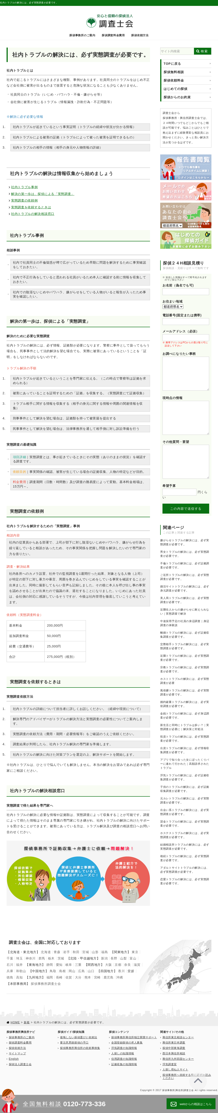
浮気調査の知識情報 (124, 1048)
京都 (118, 964)
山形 (95, 952)
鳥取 (53, 971)
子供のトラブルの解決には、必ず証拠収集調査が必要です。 (184, 789)
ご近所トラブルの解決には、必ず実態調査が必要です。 (184, 577)
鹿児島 (109, 977)
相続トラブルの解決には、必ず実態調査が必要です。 (184, 858)
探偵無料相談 (174, 72)
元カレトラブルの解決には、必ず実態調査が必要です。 (184, 800)
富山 (133, 958)
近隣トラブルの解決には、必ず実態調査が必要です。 (184, 657)
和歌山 (21, 971)
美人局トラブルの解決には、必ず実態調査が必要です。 (184, 600)
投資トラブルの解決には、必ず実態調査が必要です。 (184, 738)
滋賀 (137, 964)
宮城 (85, 952)
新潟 (104, 958)
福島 (104, 952)
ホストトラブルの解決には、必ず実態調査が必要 (184, 681)
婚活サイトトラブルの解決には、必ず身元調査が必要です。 (184, 588)
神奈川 (31, 958)
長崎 (59, 977)
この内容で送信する (186, 508)
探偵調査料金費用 (113, 35)
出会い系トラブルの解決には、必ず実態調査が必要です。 (184, 812)
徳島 (10, 977)
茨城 (61, 958)
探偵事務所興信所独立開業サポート (134, 1037)
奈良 (127, 964)
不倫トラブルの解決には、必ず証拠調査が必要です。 (184, 565)
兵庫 (10, 971)
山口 (91, 971)
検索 (204, 51)
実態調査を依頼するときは (31, 207)
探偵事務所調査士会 (46, 984)
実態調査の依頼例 (24, 200)
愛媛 (131, 971)
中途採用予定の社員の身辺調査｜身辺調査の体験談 (184, 623)
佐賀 (68, 977)
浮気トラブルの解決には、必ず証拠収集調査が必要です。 (184, 777)
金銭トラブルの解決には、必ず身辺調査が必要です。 (184, 715)
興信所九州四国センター (178, 1058)
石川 (10, 964)
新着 (27, 1022)
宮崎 (97, 977)
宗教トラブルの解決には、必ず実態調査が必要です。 (184, 669)
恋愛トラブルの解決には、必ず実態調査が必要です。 (184, 881)
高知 (19, 977)
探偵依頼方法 (139, 35)
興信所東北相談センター (178, 1037)
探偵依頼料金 (174, 80)
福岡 (49, 977)
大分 (78, 977)
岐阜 (68, 964)
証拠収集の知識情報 (124, 1064)
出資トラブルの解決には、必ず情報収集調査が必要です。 (184, 750)
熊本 (88, 977)
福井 (19, 964)
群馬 (42, 958)
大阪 (108, 964)
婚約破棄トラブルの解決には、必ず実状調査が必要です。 (184, 704)
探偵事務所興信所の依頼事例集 (80, 1048)
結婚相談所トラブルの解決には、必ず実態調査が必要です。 (184, 846)
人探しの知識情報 (122, 1053)
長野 (114, 958)
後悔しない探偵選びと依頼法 (78, 1037)
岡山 (72, 971)
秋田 (76, 952)
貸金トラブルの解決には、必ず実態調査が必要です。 (184, 823)
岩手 (66, 952)
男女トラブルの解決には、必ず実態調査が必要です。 (184, 554)
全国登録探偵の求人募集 (127, 1042)
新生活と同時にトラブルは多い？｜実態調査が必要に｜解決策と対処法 (184, 727)
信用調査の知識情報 (124, 1058)
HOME (15, 1022)
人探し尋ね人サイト (175, 1069)
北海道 (46, 952)
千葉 (10, 958)
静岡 (49, 964)
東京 (135, 952)
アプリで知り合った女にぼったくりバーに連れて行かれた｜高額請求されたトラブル (184, 763)
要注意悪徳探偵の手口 (74, 1042)
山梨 (123, 958)
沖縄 (119, 977)
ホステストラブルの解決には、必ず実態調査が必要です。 (184, 835)
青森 (57, 952)
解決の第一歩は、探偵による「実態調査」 (42, 194)
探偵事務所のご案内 (82, 35)
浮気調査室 (169, 1064)
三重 (78, 964)
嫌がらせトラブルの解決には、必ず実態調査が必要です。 (184, 542)
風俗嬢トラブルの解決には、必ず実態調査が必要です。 (184, 692)
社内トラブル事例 (24, 187)
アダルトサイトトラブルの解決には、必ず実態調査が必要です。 (184, 869)
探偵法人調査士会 (20, 1064)
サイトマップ (17, 1053)
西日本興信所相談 (173, 1053)
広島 (81, 971)
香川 (121, 971)
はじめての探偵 (175, 89)
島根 (62, 971)
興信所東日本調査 (173, 1042)
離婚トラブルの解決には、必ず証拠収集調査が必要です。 (184, 634)
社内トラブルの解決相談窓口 (32, 214)
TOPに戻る (172, 63)
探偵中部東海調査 (173, 1048)
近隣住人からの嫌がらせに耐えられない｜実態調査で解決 (184, 611)
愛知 (59, 964)
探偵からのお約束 (177, 97)
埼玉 (19, 958)
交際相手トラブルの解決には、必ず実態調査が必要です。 (184, 646)
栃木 (51, 958)
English (14, 1058)
